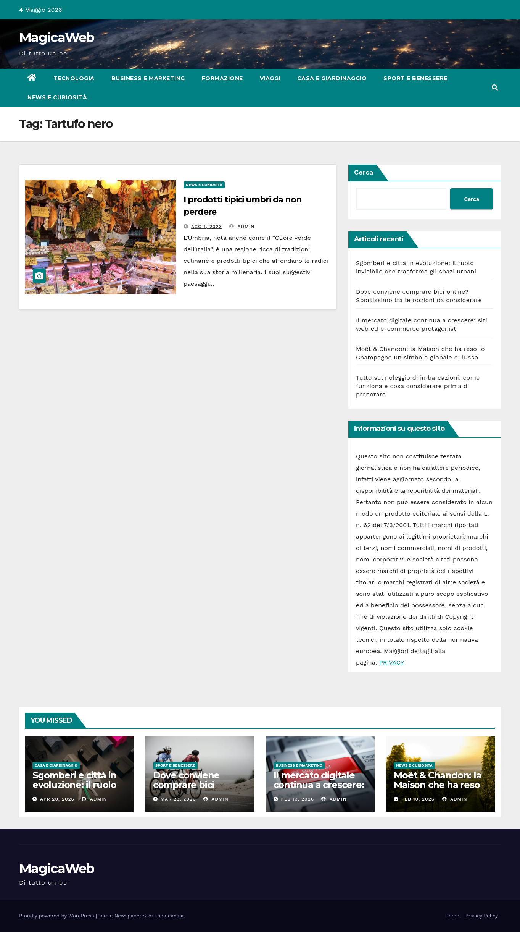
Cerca (363, 172)
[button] (495, 87)
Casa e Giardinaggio (332, 78)
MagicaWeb (56, 37)
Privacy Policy (481, 916)
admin (241, 226)
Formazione (222, 78)
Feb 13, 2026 (297, 799)
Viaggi (270, 78)
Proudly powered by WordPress (57, 916)
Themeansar (169, 916)
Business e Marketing (148, 78)
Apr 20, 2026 (57, 799)
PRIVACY (391, 662)
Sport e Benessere (415, 78)
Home (452, 916)
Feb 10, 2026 (418, 799)
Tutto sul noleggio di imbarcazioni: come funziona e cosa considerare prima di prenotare (418, 386)
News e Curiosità (57, 97)
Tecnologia (74, 78)
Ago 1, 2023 (206, 226)
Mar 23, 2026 (178, 799)
